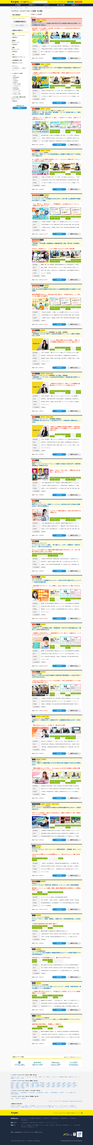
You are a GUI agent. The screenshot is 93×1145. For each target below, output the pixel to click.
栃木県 (37, 1084)
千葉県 (53, 1084)
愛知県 (17, 1085)
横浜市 (18, 1082)
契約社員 (17, 1098)
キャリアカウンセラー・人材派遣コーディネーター (47, 1105)
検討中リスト (40, 1118)
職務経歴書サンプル (65, 1118)
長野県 (63, 1084)
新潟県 (58, 1084)
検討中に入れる (74, 58)
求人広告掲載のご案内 (36, 1140)
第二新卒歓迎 (32, 1092)
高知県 (48, 1086)
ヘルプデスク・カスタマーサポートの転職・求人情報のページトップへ (67, 1113)
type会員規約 (30, 1140)
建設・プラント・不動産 (44, 1076)
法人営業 (12, 1105)
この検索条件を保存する (19, 21)
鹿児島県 (17, 1088)
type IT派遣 (77, 1125)
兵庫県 (48, 1085)
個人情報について (24, 1140)
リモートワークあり (17, 90)
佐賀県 (63, 1086)
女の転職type (36, 1125)
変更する (14, 37)
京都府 (53, 1085)
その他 (22, 1078)
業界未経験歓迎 (24, 1092)
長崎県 (68, 1086)
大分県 (73, 1086)
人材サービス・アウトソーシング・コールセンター (21, 1076)
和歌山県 (69, 1085)
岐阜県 (27, 1085)
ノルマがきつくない (17, 85)
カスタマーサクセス (15, 1107)
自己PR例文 (25, 1120)
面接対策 (74, 1118)
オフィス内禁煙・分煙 (70, 1092)
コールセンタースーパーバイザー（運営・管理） (44, 1107)
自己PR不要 (15, 87)
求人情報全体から (16, 68)
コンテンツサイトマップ (53, 1122)
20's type (52, 1125)
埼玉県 (48, 1084)
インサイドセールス (64, 1105)
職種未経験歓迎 (16, 77)
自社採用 (19, 1140)
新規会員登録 (78, 1)
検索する (20, 107)
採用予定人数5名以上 (15, 1093)
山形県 (22, 1084)
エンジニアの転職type (27, 1125)
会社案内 (12, 1140)
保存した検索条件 (20, 25)
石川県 (73, 1084)
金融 (18, 1078)
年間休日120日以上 (14, 1092)
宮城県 (17, 1084)
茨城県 (32, 1084)
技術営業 (72, 1105)
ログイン (70, 1)
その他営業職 (32, 1105)
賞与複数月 (15, 82)
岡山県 (12, 1086)
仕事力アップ (43, 1122)
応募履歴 (33, 1118)
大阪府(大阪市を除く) (40, 1085)
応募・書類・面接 (34, 1122)
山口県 (27, 1086)
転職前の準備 (25, 1122)
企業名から (24, 68)
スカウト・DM (25, 1118)
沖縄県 (23, 1088)
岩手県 (12, 1084)
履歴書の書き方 (56, 1118)
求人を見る (59, 58)
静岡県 (22, 1085)
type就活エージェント (33, 1126)
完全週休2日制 (40, 1092)
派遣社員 (23, 1098)
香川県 (37, 1086)
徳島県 (32, 1086)
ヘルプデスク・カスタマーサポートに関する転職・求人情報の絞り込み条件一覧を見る (65, 1101)
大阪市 (69, 1082)
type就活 (24, 1126)
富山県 (68, 1084)
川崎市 (48, 1082)
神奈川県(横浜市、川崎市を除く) (38, 1082)
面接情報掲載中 (16, 88)
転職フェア (47, 1118)
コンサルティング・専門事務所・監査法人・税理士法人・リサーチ (64, 1076)
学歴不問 (15, 78)
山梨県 (64, 1082)
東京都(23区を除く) (26, 1082)
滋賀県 (59, 1085)
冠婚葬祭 (12, 1078)
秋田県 (59, 1082)
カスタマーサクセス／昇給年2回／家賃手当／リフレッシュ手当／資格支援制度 (55, 885)
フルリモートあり (16, 92)
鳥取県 (17, 1086)
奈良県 (64, 1085)
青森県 (74, 1082)
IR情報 (16, 1140)
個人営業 (18, 1105)
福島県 (27, 1084)
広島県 (75, 1085)
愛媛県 (43, 1086)
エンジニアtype (45, 1125)
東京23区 (12, 1082)
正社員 (14, 75)
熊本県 (58, 1086)
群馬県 (43, 1084)
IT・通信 (35, 1076)
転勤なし (47, 1092)
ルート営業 (25, 1105)
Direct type (59, 1125)
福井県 (12, 1085)
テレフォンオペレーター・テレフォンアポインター (67, 1107)
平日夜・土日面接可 (17, 83)
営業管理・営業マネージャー (27, 1107)
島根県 (22, 1086)
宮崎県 (12, 1088)
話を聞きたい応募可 (17, 93)
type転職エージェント (68, 1125)
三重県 (32, 1085)
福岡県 (53, 1086)
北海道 (54, 1082)
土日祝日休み (15, 80)
